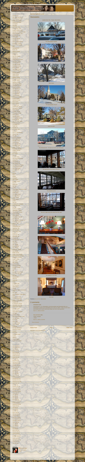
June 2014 (15, 358)
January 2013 (15, 370)
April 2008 (15, 428)
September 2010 (16, 391)
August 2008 (15, 422)
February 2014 (16, 362)
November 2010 (16, 389)
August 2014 (15, 357)
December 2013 (16, 365)
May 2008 (15, 426)
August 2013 (15, 366)
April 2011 (15, 384)
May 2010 (15, 396)
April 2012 (15, 373)
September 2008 (16, 420)
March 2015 (15, 352)
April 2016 (15, 349)
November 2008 (16, 418)
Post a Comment (35, 322)
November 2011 (16, 379)
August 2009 (15, 405)
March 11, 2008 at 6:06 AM (38, 310)
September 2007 (16, 440)
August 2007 (15, 441)
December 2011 (16, 378)
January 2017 (15, 347)
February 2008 (16, 431)
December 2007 (16, 435)
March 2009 (15, 412)
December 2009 (16, 401)
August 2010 (15, 392)
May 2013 (15, 368)
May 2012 (15, 371)
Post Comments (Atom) (40, 330)
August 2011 (15, 383)
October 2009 (15, 402)
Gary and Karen (36, 314)
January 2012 (15, 376)
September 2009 (16, 404)
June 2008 (15, 425)
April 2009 (15, 410)
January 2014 (15, 363)
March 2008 (15, 430)
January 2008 (15, 433)
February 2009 (16, 414)
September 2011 (16, 381)
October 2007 (15, 438)
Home (51, 327)
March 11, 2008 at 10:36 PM (39, 319)
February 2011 (16, 386)
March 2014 (15, 360)
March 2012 (15, 375)
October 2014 (15, 355)
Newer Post (33, 327)
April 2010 (15, 397)
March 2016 (15, 350)
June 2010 (15, 394)
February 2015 (16, 353)
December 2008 (16, 417)
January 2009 (15, 415)
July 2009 (14, 407)
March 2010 (15, 399)
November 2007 (16, 436)
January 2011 (15, 388)
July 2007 (14, 443)
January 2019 (15, 345)
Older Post (69, 327)
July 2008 (14, 423)
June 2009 (15, 409)
